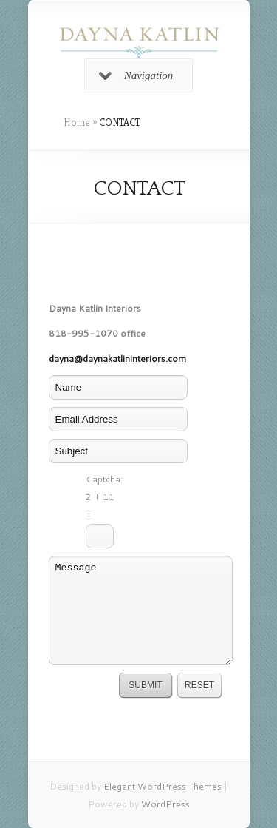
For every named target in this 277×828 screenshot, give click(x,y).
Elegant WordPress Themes (162, 786)
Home (77, 122)
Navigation (136, 75)
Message (141, 610)
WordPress (165, 804)
